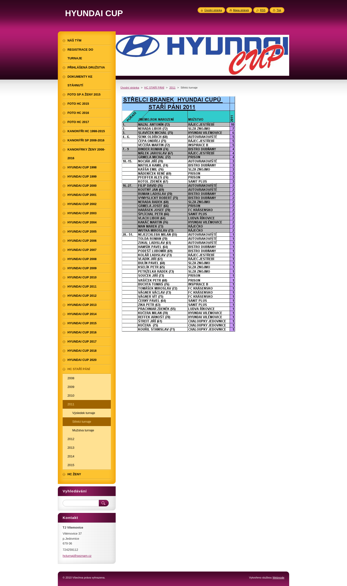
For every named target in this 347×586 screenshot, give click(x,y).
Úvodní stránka (129, 87)
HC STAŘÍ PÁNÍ (154, 87)
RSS (262, 10)
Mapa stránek (241, 10)
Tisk (278, 10)
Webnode (278, 577)
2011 (172, 87)
